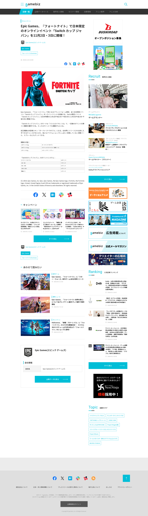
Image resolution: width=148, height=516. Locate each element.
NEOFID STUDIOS (95, 443)
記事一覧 (26, 11)
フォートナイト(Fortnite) (29, 53)
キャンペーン (26, 21)
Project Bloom (94, 434)
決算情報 (87, 11)
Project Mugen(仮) (113, 425)
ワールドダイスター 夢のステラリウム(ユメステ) (103, 439)
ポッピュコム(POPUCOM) (97, 425)
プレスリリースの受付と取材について (70, 487)
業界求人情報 (58, 11)
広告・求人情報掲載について (42, 487)
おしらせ (109, 487)
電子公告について (94, 487)
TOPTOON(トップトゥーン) (98, 420)
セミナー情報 (74, 11)
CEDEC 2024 (112, 420)
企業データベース (41, 11)
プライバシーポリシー (125, 487)
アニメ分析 (113, 11)
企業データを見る (52, 379)
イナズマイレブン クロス (97, 415)
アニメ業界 (100, 11)
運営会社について (22, 487)
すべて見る (53, 239)
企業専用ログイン (74, 504)
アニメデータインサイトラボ (115, 415)
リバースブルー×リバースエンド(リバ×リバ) (103, 429)
